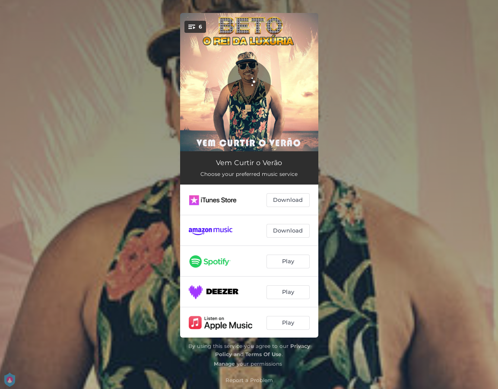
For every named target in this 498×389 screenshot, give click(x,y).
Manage (224, 363)
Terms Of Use (263, 354)
